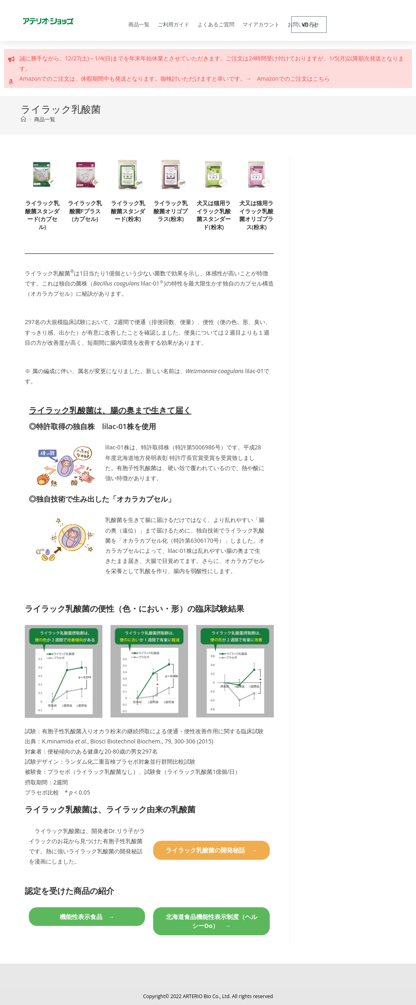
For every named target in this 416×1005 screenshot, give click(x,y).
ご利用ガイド (173, 24)
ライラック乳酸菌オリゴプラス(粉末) (171, 211)
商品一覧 (139, 24)
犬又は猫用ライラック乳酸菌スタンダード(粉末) (214, 215)
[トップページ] (23, 119)
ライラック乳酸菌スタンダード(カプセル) (42, 215)
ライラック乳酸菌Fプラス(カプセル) (85, 211)
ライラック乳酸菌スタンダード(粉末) (128, 211)
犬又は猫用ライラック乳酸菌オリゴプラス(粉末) (256, 215)
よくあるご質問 (215, 24)
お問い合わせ (303, 24)
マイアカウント (261, 24)
